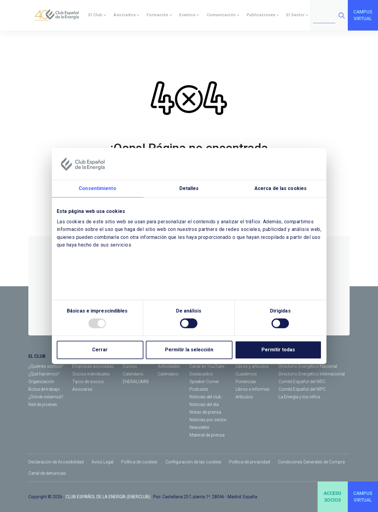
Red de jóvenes (42, 404)
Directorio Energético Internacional (312, 373)
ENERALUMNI (136, 381)
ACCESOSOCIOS (332, 497)
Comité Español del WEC (302, 381)
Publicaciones (263, 15)
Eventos (189, 15)
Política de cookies (139, 461)
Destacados (201, 373)
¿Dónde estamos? (45, 396)
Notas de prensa (205, 412)
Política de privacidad (249, 461)
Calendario (133, 373)
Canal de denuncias (47, 473)
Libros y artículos (252, 366)
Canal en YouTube (206, 366)
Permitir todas (278, 350)
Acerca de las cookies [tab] (280, 188)
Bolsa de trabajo (44, 389)
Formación (159, 15)
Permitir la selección (189, 350)
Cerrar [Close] (100, 350)
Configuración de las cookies (193, 461)
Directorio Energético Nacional (308, 366)
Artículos (244, 396)
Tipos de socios (88, 381)
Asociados (126, 15)
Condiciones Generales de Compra (311, 461)
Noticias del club (205, 396)
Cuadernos (246, 373)
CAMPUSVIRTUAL (362, 15)
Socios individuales (91, 373)
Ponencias (246, 381)
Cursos (130, 366)
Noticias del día (204, 404)
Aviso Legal (102, 461)
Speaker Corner (204, 381)
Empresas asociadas (93, 366)
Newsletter (199, 427)
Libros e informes (252, 389)
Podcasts (198, 389)
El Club (97, 15)
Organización (41, 381)
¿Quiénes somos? (45, 366)
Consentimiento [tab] (97, 188)
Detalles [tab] (189, 188)
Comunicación (223, 15)
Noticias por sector (208, 419)
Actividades (169, 366)
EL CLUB (36, 356)
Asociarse (82, 389)
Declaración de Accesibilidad (56, 461)
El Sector (297, 15)
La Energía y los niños (299, 396)
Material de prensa (207, 435)
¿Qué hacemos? (43, 373)
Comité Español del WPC (302, 389)
